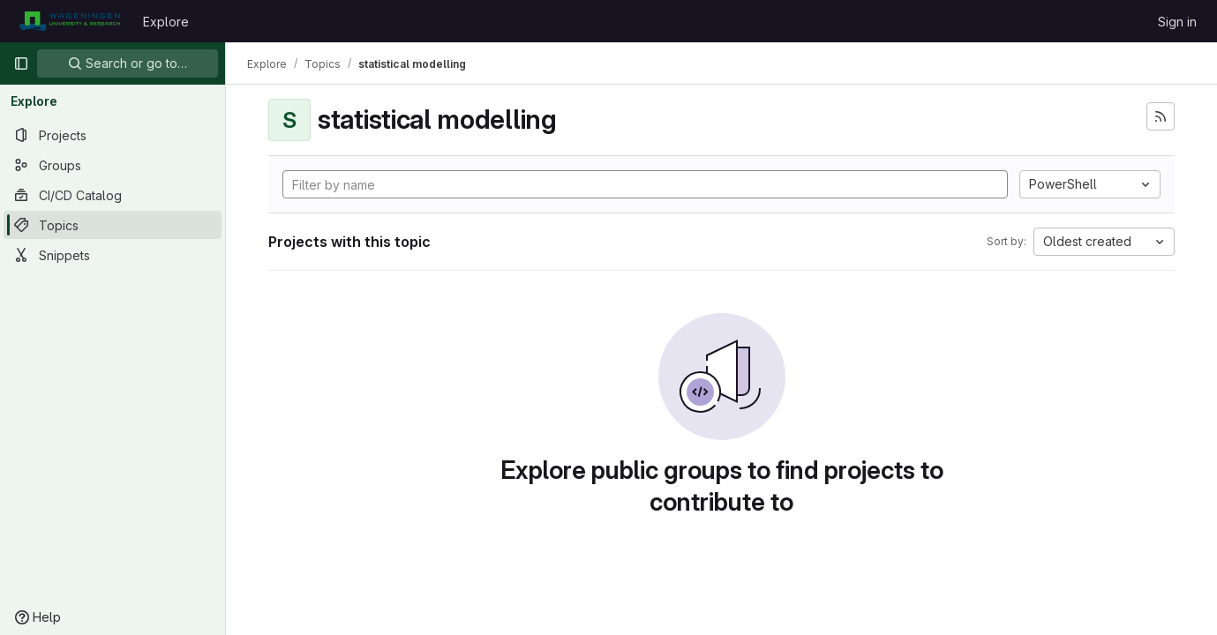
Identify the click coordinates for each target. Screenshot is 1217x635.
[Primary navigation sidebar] (21, 63)
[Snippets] (113, 255)
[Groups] (113, 165)
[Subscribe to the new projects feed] (1160, 116)
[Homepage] (69, 21)
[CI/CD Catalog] (113, 195)
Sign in (1177, 21)
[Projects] (113, 135)
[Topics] (113, 225)
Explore (166, 21)
